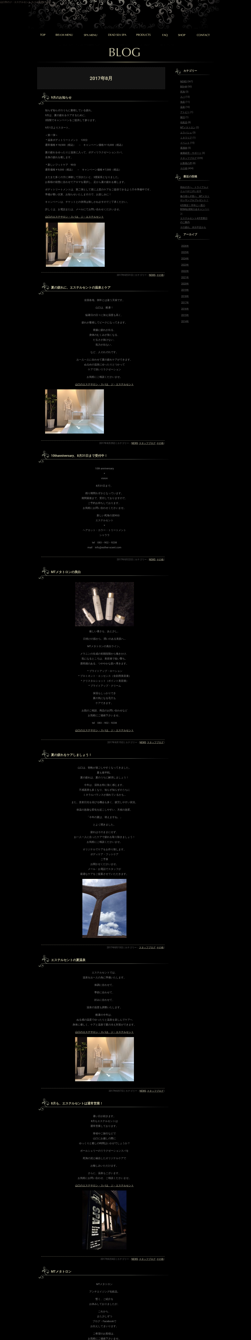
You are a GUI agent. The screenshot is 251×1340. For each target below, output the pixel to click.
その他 (160, 275)
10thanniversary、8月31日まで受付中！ (79, 456)
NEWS (152, 275)
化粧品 (183, 122)
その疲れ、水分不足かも (193, 227)
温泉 (182, 107)
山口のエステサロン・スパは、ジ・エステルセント (74, 216)
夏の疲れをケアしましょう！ (71, 755)
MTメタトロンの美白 (66, 572)
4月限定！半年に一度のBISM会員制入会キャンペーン (194, 209)
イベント (185, 142)
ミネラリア (186, 137)
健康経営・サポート (190, 153)
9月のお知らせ (61, 97)
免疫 (182, 102)
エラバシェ (186, 132)
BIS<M (183, 86)
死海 (182, 91)
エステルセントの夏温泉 (68, 960)
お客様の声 (186, 163)
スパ (182, 96)
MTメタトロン (61, 1271)
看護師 (183, 148)
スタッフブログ (147, 443)
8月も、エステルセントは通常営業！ (77, 1103)
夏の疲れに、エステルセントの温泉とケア (81, 287)
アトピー (185, 112)
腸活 (182, 117)
